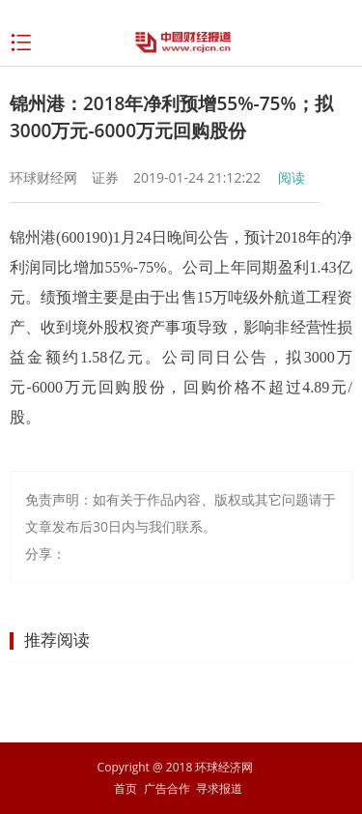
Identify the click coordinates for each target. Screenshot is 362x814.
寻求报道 (219, 788)
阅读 (291, 177)
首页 (125, 788)
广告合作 (167, 788)
